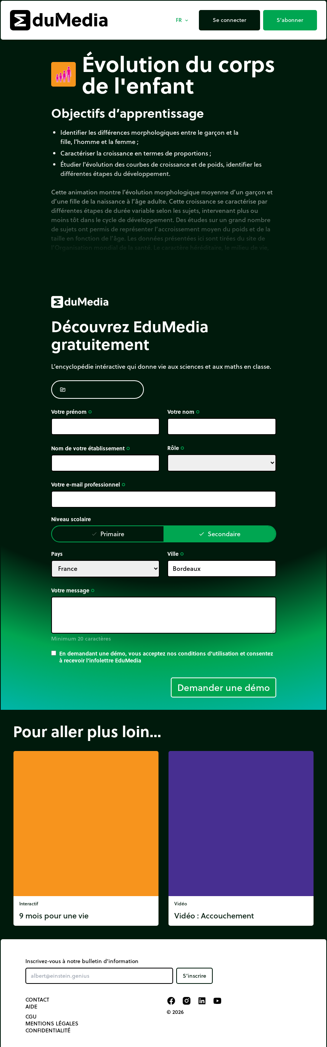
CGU (31, 1016)
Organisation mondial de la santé (102, 247)
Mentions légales (51, 1023)
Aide (31, 1006)
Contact (37, 1000)
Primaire (107, 533)
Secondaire (219, 533)
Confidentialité (47, 1030)
